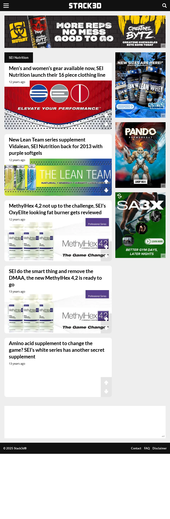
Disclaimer (160, 448)
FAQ (147, 448)
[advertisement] (85, 32)
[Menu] (6, 5)
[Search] (164, 5)
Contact (136, 448)
